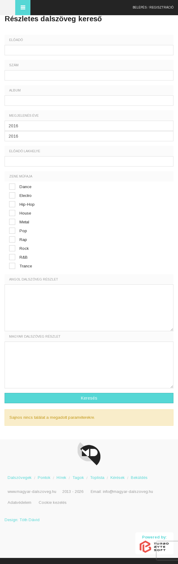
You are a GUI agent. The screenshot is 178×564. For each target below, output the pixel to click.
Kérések (117, 477)
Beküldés (139, 477)
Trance (25, 266)
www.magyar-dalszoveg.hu (32, 491)
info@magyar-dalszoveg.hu (128, 491)
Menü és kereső (22, 7)
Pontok (44, 477)
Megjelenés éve (24, 115)
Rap (23, 239)
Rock (24, 248)
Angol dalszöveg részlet (33, 279)
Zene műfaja (20, 176)
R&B (23, 257)
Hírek (61, 477)
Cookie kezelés (53, 502)
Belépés (140, 7)
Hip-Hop (27, 204)
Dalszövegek (20, 477)
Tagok (78, 477)
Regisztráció (161, 7)
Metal (24, 222)
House (25, 213)
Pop (23, 231)
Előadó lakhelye (24, 151)
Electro (25, 195)
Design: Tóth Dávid (22, 520)
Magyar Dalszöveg (7, 7)
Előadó (16, 40)
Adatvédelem (19, 502)
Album (15, 90)
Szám (14, 65)
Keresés (89, 398)
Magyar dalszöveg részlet (35, 336)
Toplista (97, 477)
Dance (25, 186)
